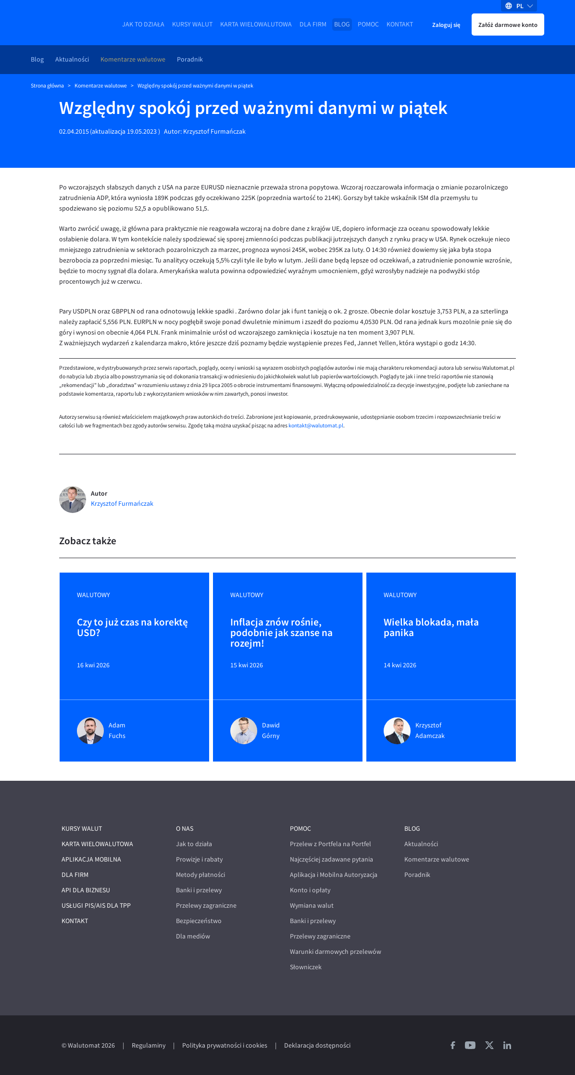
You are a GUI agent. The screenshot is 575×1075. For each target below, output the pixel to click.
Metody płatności (200, 875)
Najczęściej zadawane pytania (331, 859)
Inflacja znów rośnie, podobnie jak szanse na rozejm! (281, 633)
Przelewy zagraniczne (206, 905)
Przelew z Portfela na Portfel (330, 844)
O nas (184, 829)
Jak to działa (143, 24)
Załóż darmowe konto (508, 24)
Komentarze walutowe (132, 59)
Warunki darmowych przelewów (335, 952)
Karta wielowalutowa (256, 24)
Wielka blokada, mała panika (431, 628)
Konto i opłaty (310, 890)
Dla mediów (193, 936)
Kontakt (400, 24)
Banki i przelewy (199, 890)
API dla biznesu (86, 890)
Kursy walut (192, 24)
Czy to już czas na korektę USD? (132, 628)
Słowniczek (306, 967)
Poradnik (190, 59)
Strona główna (47, 85)
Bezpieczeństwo (199, 921)
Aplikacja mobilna (91, 859)
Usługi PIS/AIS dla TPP (96, 905)
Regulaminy (148, 1045)
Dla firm (313, 24)
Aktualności (72, 59)
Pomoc (368, 24)
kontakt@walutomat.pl (315, 425)
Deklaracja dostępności (317, 1045)
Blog (342, 24)
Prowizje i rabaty (199, 859)
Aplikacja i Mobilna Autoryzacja (333, 875)
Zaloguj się (446, 24)
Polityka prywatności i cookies (224, 1045)
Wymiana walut (312, 905)
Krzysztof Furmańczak (214, 131)
